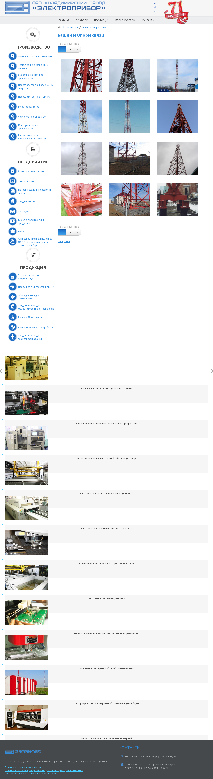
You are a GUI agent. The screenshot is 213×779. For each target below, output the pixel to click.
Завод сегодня (26, 181)
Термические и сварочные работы (33, 66)
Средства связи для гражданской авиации (30, 337)
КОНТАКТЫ (129, 747)
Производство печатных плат (35, 96)
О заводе (82, 20)
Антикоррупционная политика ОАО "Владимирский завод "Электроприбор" (35, 242)
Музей (21, 231)
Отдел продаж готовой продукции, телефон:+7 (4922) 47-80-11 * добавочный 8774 (150, 766)
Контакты (148, 20)
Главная (64, 20)
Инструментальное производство (29, 127)
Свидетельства (26, 201)
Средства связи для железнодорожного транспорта (36, 307)
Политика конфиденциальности (23, 767)
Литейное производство (32, 116)
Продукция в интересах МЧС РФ (36, 286)
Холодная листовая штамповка (36, 56)
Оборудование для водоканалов (28, 297)
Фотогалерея (70, 27)
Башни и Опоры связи (30, 317)
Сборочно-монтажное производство (30, 76)
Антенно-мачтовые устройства (35, 327)
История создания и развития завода (35, 191)
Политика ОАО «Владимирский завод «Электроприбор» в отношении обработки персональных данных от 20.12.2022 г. (44, 772)
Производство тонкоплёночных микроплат (36, 86)
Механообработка (28, 106)
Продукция (101, 20)
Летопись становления (31, 171)
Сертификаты (26, 211)
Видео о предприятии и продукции (31, 221)
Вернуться (64, 241)
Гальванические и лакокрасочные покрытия (32, 137)
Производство (125, 20)
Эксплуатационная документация (28, 277)
